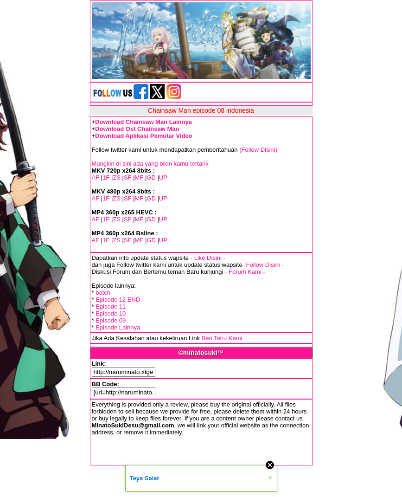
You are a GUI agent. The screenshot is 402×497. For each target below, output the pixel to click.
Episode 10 (111, 313)
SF (128, 177)
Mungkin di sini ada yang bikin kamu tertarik (150, 163)
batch (103, 292)
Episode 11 (111, 306)
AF (96, 177)
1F (105, 177)
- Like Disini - (208, 257)
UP (163, 177)
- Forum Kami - (245, 271)
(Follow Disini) (258, 149)
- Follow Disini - (263, 264)
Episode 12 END (118, 299)
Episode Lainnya (118, 327)
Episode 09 (111, 320)
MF (139, 177)
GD (151, 177)
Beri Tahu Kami (222, 338)
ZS (117, 177)
